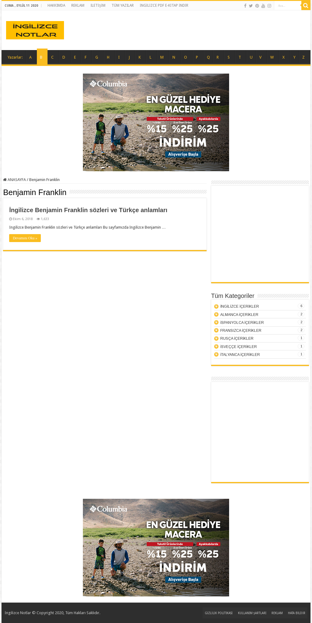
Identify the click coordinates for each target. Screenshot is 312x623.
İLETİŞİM (97, 5)
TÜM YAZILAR (123, 5)
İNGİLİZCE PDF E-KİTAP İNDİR (164, 5)
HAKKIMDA (56, 5)
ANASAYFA (14, 179)
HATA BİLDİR (296, 613)
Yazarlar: (15, 57)
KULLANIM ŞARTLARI (252, 613)
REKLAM (77, 5)
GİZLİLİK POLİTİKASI (219, 613)
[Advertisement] (260, 236)
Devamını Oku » (25, 238)
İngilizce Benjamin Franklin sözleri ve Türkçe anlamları (88, 210)
